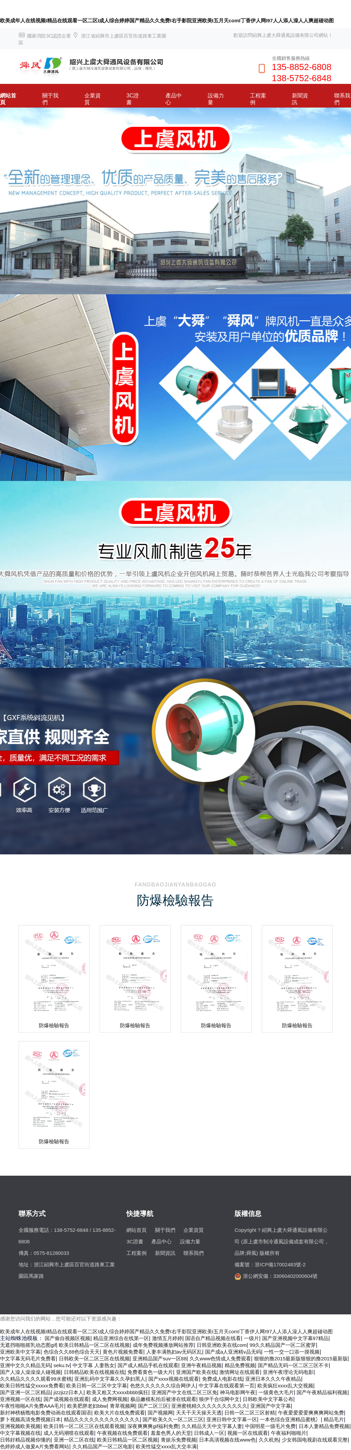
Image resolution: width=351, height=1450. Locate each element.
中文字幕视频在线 (20, 1433)
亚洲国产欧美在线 (196, 1372)
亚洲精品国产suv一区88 (159, 1358)
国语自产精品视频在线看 (213, 1338)
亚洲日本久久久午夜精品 (273, 1379)
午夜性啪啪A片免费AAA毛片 (32, 1406)
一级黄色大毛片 (276, 1392)
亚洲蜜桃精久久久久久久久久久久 (209, 1406)
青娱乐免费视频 (178, 1440)
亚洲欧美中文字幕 (20, 1352)
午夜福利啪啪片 (288, 1433)
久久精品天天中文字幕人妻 (211, 1426)
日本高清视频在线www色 (227, 1440)
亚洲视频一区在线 (20, 1399)
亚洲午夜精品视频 (201, 1365)
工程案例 (258, 99)
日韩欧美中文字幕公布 (268, 1399)
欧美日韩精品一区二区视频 (127, 1440)
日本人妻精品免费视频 (324, 1426)
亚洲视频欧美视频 (20, 1426)
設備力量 (216, 99)
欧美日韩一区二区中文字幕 (96, 1385)
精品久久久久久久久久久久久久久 (102, 1419)
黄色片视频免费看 (123, 1352)
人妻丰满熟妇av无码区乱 (174, 1352)
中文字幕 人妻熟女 (94, 1365)
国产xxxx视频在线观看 (173, 1379)
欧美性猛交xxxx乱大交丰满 (166, 1446)
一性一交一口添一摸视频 (292, 1352)
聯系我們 (193, 1253)
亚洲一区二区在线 (74, 1440)
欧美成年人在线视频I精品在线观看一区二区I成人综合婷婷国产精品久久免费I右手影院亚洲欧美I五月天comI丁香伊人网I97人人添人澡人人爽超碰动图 (167, 20)
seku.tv (62, 1365)
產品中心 (174, 99)
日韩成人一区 (209, 1433)
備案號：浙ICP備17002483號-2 (269, 1264)
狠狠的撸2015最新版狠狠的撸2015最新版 (301, 1358)
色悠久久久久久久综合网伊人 (163, 1385)
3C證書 (132, 99)
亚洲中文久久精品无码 (25, 1365)
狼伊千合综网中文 (219, 1399)
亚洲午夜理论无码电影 (288, 1372)
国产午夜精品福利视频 (322, 1392)
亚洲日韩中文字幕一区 (231, 1419)
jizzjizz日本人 (68, 1392)
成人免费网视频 (109, 1399)
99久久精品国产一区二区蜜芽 (283, 1345)
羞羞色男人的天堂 (171, 1433)
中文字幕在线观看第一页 (226, 1385)
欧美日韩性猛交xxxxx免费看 (32, 1385)
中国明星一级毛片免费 (270, 1426)
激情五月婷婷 (167, 1338)
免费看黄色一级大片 (150, 1372)
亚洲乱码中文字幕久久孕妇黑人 (109, 1379)
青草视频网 (122, 1406)
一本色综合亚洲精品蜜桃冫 (290, 1419)
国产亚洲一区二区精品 (25, 1392)
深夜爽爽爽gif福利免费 (152, 1426)
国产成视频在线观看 (66, 1399)
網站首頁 (8, 99)
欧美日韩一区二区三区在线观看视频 (84, 1426)
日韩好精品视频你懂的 (25, 1440)
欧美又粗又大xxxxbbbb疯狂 (117, 1392)
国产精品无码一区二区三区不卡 (293, 1365)
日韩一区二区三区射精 (249, 1413)
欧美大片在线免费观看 (119, 1413)
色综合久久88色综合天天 (72, 1352)
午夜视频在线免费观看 (122, 1433)
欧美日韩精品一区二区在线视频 (94, 1345)
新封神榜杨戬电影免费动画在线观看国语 (45, 1413)
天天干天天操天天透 (199, 1413)
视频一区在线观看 (247, 1433)
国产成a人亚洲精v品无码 (233, 1352)
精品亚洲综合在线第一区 (121, 1338)
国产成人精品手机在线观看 (148, 1365)
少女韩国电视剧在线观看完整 (315, 1440)
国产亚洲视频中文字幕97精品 (295, 1338)
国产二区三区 (153, 1406)
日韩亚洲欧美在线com (222, 1345)
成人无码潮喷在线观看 (69, 1433)
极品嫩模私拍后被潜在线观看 (163, 1399)
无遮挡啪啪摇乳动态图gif (28, 1345)
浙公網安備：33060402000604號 (280, 1276)
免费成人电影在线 (222, 1379)
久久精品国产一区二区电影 (102, 1446)
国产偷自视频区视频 (67, 1338)
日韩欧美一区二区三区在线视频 (94, 1358)
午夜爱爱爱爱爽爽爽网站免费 (311, 1413)
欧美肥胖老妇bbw (87, 1406)
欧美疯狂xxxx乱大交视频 (285, 1385)
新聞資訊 (300, 99)
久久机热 (269, 1440)
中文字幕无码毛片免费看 (28, 1358)
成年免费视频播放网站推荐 (163, 1345)
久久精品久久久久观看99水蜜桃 (36, 1379)
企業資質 (92, 99)
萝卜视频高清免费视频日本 (30, 1419)
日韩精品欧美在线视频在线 (94, 1372)
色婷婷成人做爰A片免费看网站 (34, 1446)
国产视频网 (160, 1413)
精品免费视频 (240, 1365)
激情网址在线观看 (239, 1372)
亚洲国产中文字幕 (270, 1406)
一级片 (251, 1338)
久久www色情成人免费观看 (220, 1358)
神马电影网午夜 (237, 1392)
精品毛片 (334, 1419)
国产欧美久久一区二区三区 (173, 1419)
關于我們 (50, 99)
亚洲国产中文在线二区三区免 (184, 1392)
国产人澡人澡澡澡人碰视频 (30, 1372)
